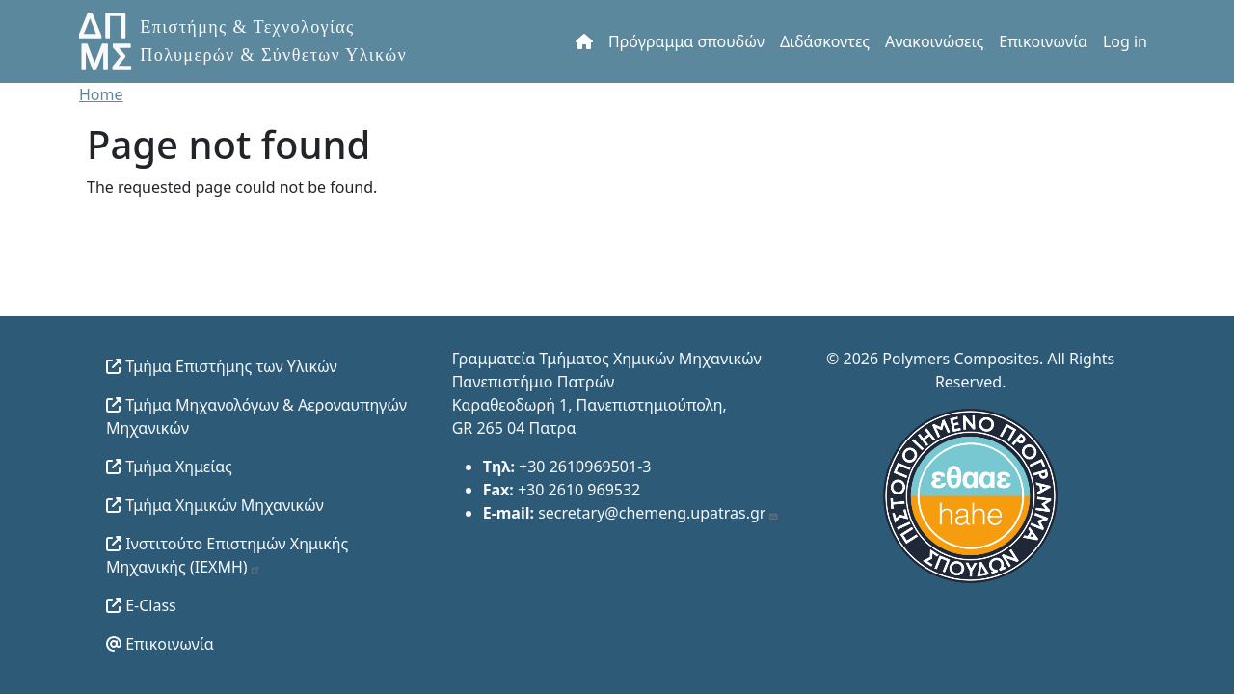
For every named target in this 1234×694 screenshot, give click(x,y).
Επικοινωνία (1043, 41)
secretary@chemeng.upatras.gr (658, 512)
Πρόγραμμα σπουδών (686, 41)
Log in (1125, 41)
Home (101, 94)
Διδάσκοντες (825, 41)
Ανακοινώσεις (934, 41)
